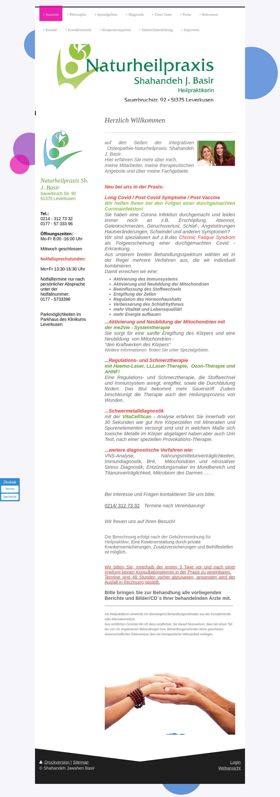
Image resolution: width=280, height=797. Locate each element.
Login (235, 762)
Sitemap (81, 762)
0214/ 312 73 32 (122, 505)
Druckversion (55, 762)
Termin (9, 489)
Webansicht (229, 768)
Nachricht (9, 497)
